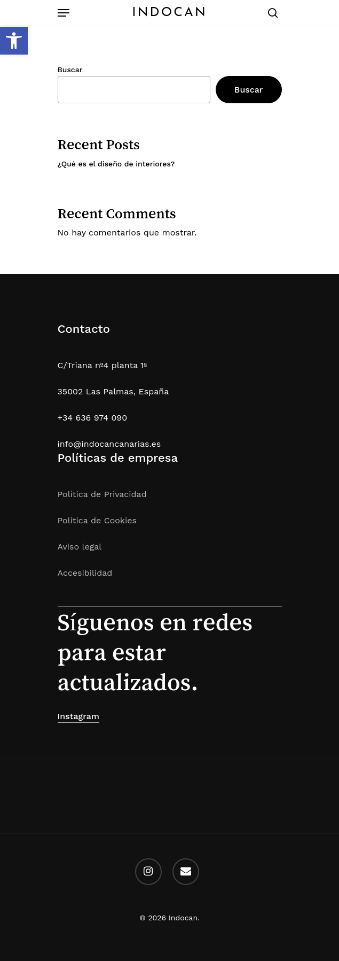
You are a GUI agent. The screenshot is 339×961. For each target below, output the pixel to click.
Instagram (79, 716)
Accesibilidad (85, 573)
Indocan (169, 12)
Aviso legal (80, 546)
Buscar (70, 69)
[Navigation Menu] (63, 12)
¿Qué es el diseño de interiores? (116, 163)
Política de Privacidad (102, 494)
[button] (14, 41)
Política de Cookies (97, 520)
